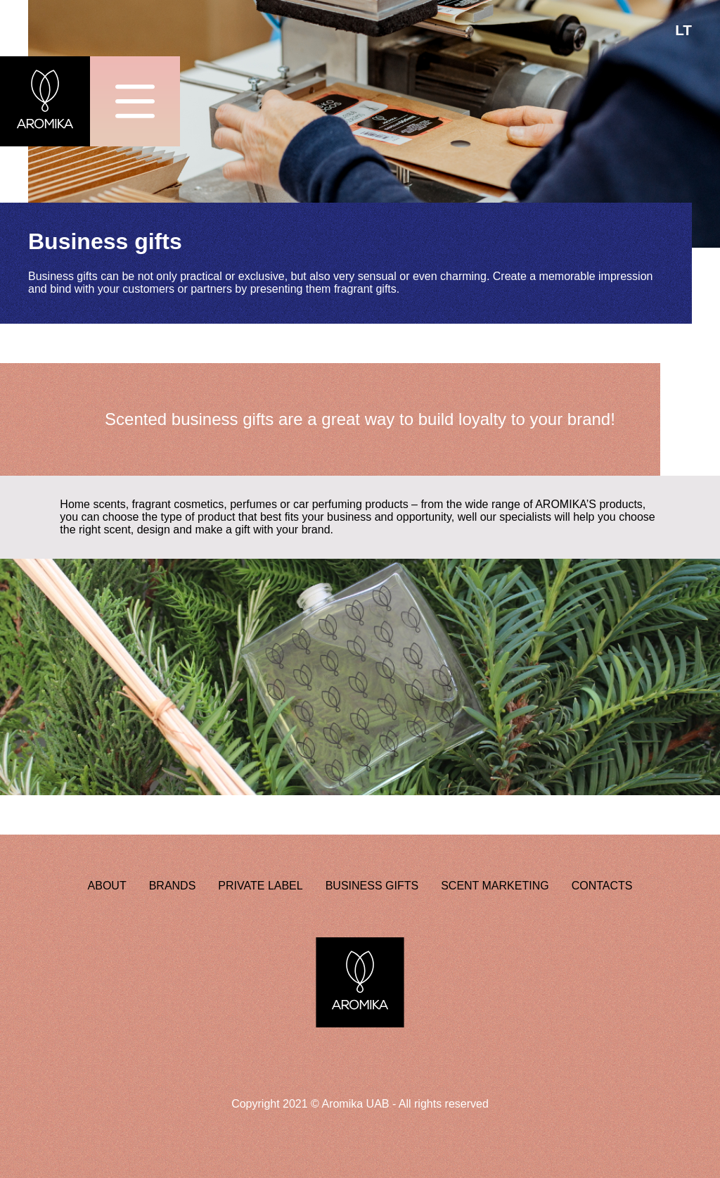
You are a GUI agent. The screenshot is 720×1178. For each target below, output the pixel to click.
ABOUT (107, 886)
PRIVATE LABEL (260, 886)
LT (683, 30)
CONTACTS (602, 886)
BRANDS (172, 886)
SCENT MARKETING (495, 886)
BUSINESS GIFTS (372, 886)
